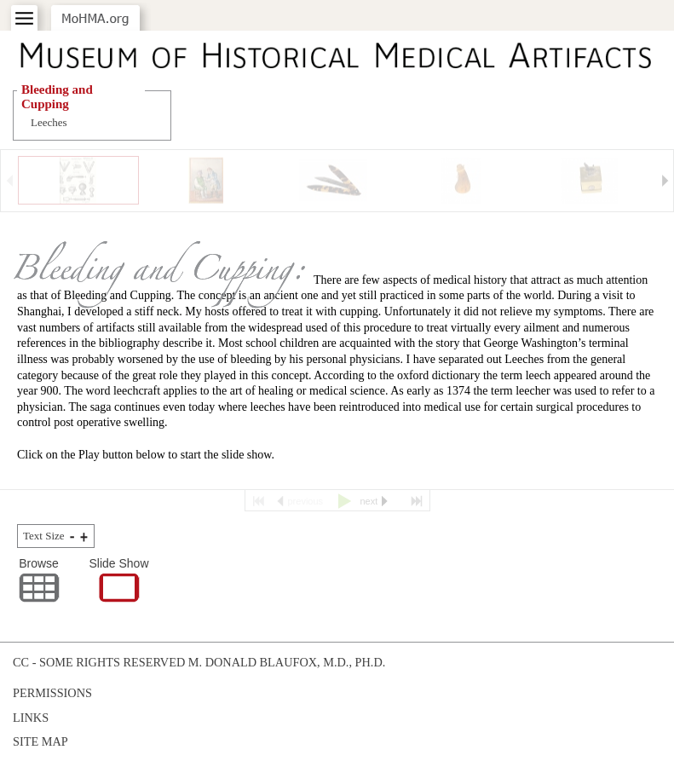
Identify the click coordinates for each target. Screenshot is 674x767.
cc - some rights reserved (99, 662)
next (369, 501)
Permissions (52, 693)
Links (31, 717)
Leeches (49, 122)
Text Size (44, 535)
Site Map (40, 741)
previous (306, 501)
